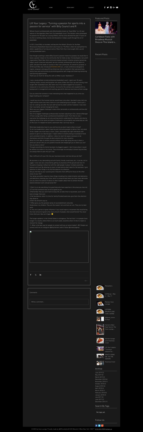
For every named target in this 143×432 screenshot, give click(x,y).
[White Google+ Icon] (114, 7)
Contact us (108, 429)
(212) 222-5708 (100, 429)
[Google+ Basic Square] (102, 425)
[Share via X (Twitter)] (35, 275)
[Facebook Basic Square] (96, 425)
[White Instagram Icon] (111, 7)
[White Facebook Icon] (105, 7)
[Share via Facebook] (31, 275)
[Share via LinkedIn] (40, 275)
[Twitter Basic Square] (99, 425)
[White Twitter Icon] (108, 7)
